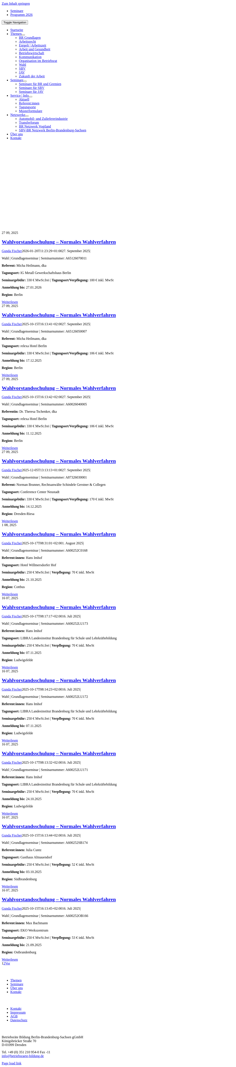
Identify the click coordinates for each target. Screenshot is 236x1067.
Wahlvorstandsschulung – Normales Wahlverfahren (59, 242)
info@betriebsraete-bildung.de (23, 1056)
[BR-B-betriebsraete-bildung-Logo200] (184, 185)
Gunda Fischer (12, 251)
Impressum (18, 1012)
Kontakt (16, 992)
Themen (16, 980)
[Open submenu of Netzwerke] (27, 116)
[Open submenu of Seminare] (25, 81)
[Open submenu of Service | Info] (30, 96)
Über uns (16, 988)
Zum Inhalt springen (16, 3)
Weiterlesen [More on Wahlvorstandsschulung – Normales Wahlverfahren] (10, 302)
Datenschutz (18, 1020)
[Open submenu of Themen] (23, 35)
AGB (14, 1016)
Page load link (12, 1063)
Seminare (16, 984)
